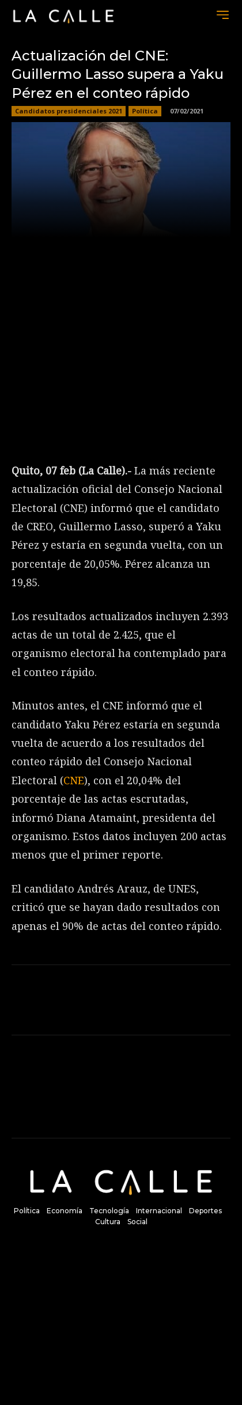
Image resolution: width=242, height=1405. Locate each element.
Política (144, 111)
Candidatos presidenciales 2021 (69, 111)
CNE (73, 780)
